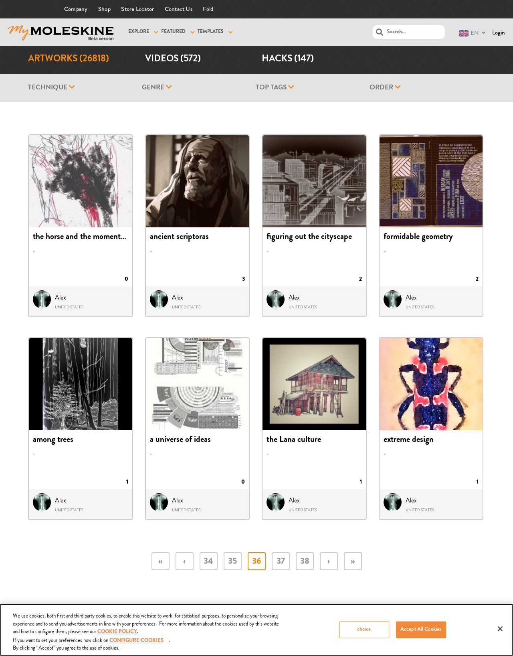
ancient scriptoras (179, 237)
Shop (104, 9)
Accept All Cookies (420, 629)
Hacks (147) (288, 59)
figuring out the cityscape (309, 237)
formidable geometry (418, 237)
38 (304, 562)
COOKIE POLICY (117, 632)
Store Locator (137, 9)
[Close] (500, 629)
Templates (211, 32)
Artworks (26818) (68, 59)
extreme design (409, 440)
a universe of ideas (180, 440)
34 (208, 562)
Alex (60, 297)
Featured (173, 32)
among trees (53, 440)
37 (281, 562)
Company (76, 9)
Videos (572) (173, 59)
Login (498, 33)
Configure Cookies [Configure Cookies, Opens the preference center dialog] (136, 641)
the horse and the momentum (82, 237)
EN (469, 33)
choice (364, 629)
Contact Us (178, 9)
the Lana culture (294, 440)
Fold (208, 9)
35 (232, 562)
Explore (138, 32)
